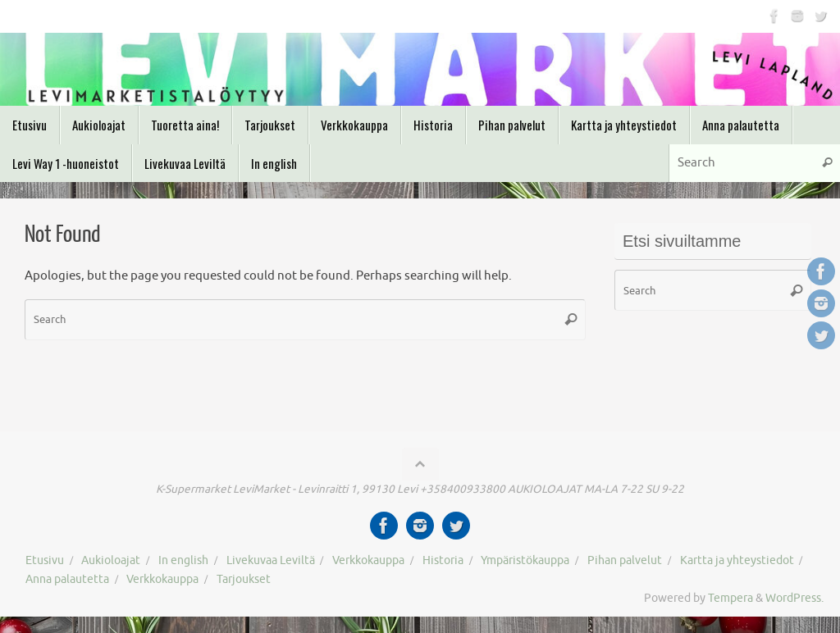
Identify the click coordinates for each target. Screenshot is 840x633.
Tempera (730, 598)
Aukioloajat (110, 560)
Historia (442, 560)
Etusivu (44, 560)
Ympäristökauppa (525, 560)
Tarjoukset (244, 579)
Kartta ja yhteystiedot (737, 560)
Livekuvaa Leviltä (270, 560)
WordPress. (794, 598)
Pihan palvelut (624, 560)
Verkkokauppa (368, 560)
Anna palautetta (67, 579)
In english (183, 560)
